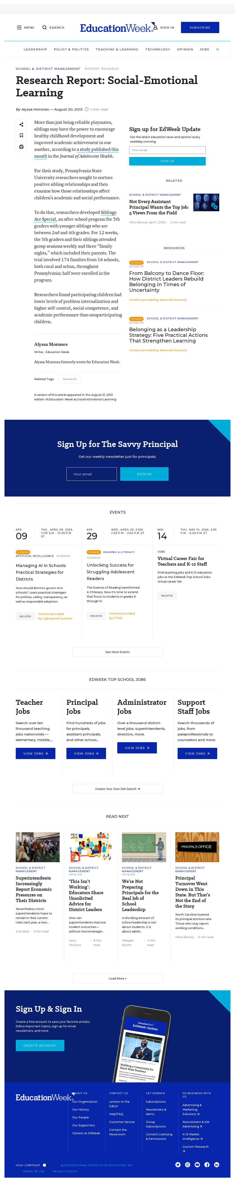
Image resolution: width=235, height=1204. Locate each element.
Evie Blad (22, 931)
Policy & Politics (71, 49)
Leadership (35, 49)
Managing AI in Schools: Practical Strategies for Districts (41, 572)
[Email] (91, 474)
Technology (157, 49)
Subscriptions (156, 1101)
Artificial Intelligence (35, 556)
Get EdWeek (155, 1093)
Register (25, 616)
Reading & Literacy (119, 552)
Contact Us (118, 1093)
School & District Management (48, 68)
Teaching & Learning (117, 49)
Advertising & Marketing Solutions (192, 1109)
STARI (117, 618)
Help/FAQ (116, 1114)
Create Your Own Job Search (117, 789)
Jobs (204, 49)
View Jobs (35, 753)
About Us (79, 1093)
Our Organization (84, 1101)
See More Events (117, 652)
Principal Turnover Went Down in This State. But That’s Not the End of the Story (192, 892)
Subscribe (200, 27)
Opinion (185, 49)
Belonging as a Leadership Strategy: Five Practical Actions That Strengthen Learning (168, 335)
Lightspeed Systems (57, 618)
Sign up (144, 474)
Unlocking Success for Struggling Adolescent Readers (111, 572)
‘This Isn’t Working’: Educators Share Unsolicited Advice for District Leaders (86, 895)
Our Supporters (83, 1125)
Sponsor (136, 266)
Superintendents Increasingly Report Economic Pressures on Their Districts (34, 889)
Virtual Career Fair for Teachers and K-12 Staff (182, 561)
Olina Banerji (138, 222)
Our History (80, 1109)
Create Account (40, 1045)
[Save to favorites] (21, 135)
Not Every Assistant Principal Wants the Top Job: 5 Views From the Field (159, 207)
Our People (80, 1117)
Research (70, 379)
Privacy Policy (65, 1171)
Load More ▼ (117, 978)
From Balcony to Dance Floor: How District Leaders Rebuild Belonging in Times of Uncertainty (166, 281)
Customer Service (122, 1122)
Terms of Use (34, 1171)
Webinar (63, 556)
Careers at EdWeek (86, 1133)
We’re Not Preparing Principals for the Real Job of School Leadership (140, 895)
